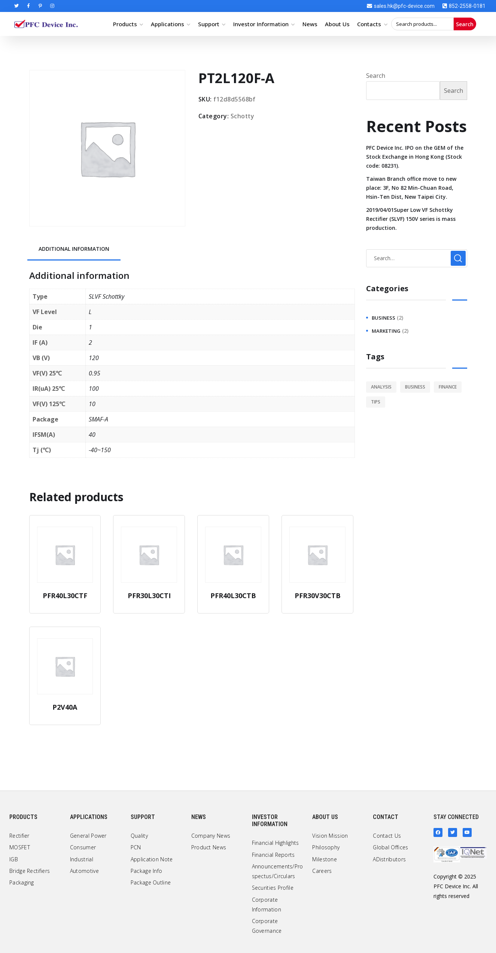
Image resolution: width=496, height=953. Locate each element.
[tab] (74, 249)
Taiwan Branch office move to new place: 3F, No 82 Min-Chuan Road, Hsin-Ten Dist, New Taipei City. (411, 187)
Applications (167, 24)
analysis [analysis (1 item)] (381, 387)
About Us (337, 24)
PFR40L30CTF (65, 595)
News (309, 24)
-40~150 (100, 450)
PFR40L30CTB (233, 595)
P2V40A (64, 707)
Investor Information (261, 24)
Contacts (369, 24)
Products (125, 24)
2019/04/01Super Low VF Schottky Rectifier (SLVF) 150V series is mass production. (411, 218)
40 (92, 434)
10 (92, 404)
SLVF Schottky (106, 296)
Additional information (74, 248)
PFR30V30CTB (318, 595)
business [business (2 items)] (415, 387)
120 (94, 358)
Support (208, 24)
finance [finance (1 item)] (448, 387)
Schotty (242, 116)
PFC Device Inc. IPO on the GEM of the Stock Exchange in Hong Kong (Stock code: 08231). (414, 156)
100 (94, 388)
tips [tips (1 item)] (375, 402)
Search (465, 24)
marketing (386, 331)
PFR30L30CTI (149, 595)
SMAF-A (98, 419)
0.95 (94, 373)
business (383, 317)
